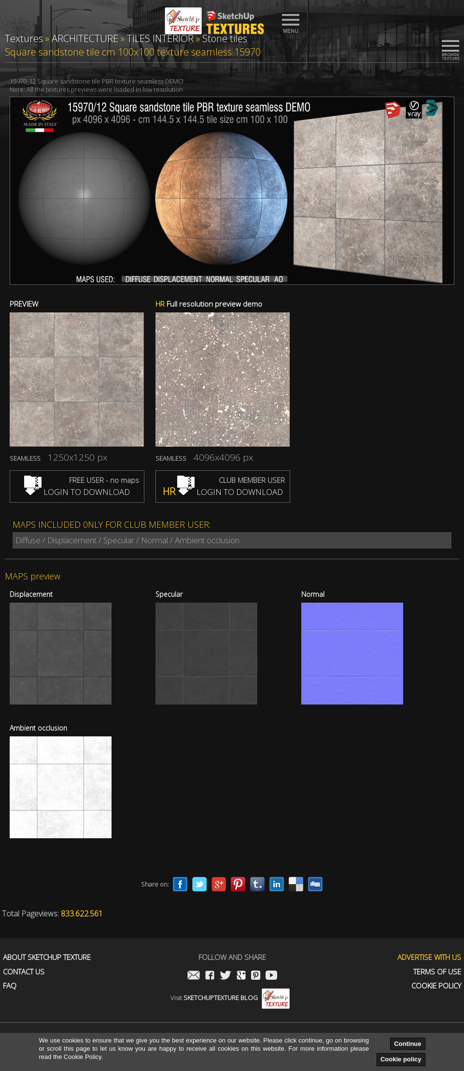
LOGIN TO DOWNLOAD (77, 491)
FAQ (9, 985)
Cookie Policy (436, 985)
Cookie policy (401, 1059)
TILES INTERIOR (160, 38)
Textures (24, 38)
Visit (230, 997)
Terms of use (437, 971)
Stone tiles (224, 38)
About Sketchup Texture (47, 957)
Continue (407, 1043)
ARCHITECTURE (85, 38)
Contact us (23, 971)
